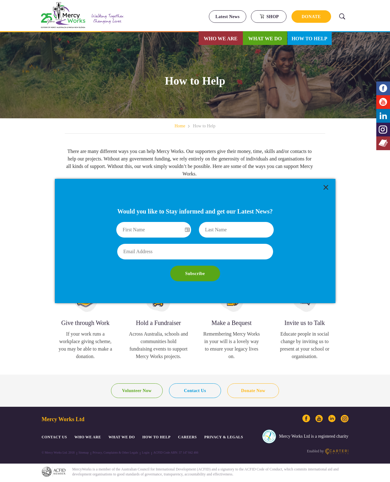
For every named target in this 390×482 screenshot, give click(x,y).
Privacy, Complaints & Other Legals (115, 452)
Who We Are (221, 38)
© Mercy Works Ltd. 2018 (58, 452)
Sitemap (84, 452)
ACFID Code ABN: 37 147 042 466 (175, 452)
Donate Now (253, 390)
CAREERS (187, 437)
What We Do (265, 38)
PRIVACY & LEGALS (223, 437)
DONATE (311, 16)
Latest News (227, 16)
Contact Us (195, 390)
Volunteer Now (137, 390)
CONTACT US (54, 437)
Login (145, 452)
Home (180, 126)
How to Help (309, 38)
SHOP (269, 16)
